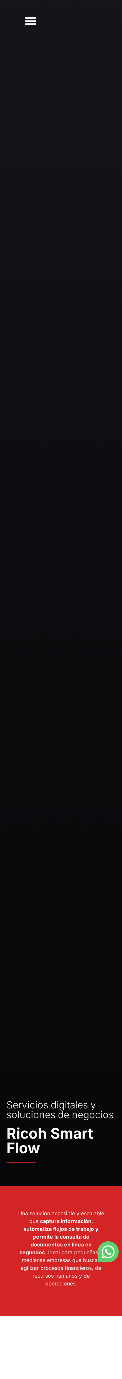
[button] (30, 20)
